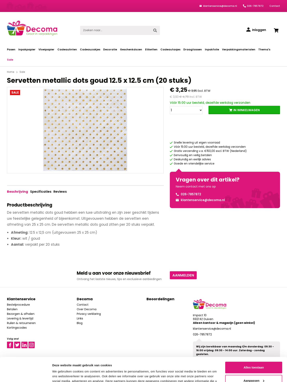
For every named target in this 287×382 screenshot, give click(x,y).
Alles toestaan (254, 344)
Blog (80, 323)
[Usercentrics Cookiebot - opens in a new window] (25, 374)
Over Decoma (86, 309)
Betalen (12, 309)
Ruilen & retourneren (21, 323)
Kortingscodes (17, 328)
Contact (274, 6)
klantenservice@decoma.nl (220, 6)
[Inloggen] (256, 30)
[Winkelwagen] (276, 30)
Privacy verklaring (89, 314)
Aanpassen (254, 357)
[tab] (17, 192)
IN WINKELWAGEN (246, 110)
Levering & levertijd (20, 318)
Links (80, 318)
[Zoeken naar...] (115, 30)
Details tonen (61, 374)
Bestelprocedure (18, 305)
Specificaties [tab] (40, 191)
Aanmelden (183, 275)
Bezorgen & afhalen (20, 314)
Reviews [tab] (60, 191)
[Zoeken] (155, 30)
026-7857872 (255, 6)
